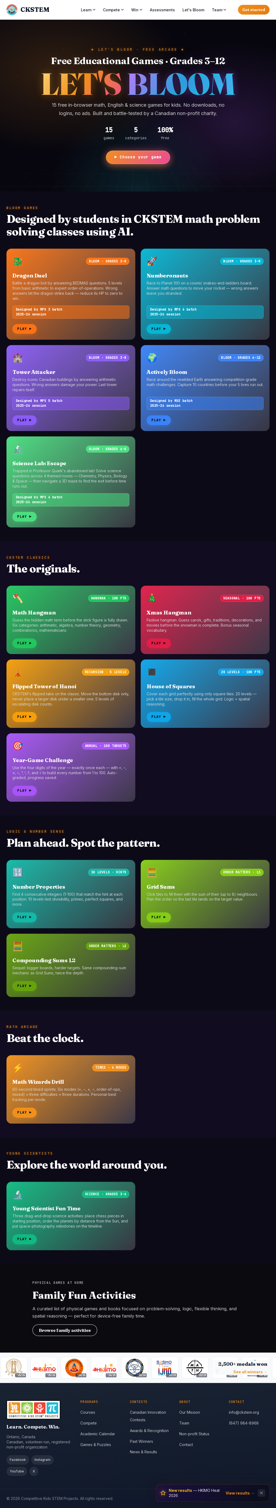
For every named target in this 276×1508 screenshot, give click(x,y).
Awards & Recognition (149, 1430)
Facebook (18, 1460)
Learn (88, 10)
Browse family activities (65, 1330)
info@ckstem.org (244, 1412)
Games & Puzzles (95, 1444)
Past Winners (141, 1441)
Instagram (42, 1460)
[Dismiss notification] (261, 1493)
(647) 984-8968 (244, 1423)
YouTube (17, 1471)
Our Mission (189, 1412)
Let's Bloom (193, 10)
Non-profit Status (194, 1433)
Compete (113, 10)
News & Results (143, 1452)
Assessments (162, 10)
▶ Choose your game (138, 157)
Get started (253, 9)
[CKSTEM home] (27, 9)
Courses (87, 1412)
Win (136, 10)
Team (219, 10)
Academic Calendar (97, 1433)
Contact (186, 1444)
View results (240, 1493)
